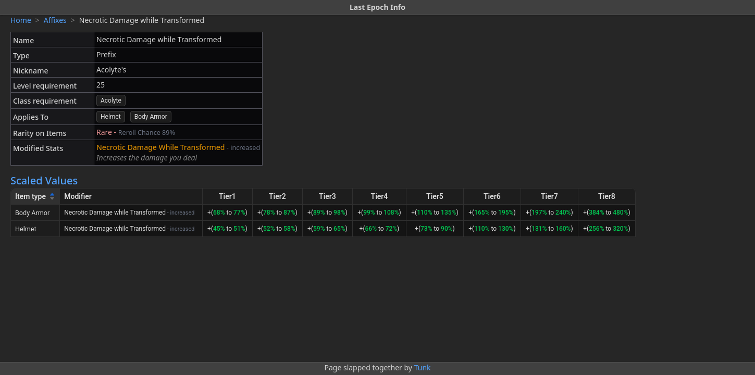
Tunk (422, 367)
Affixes (55, 20)
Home (20, 20)
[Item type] (35, 197)
